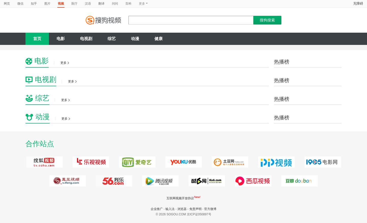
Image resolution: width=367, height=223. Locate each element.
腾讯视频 (159, 181)
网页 (7, 3)
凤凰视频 (66, 181)
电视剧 (86, 38)
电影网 (322, 162)
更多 (64, 63)
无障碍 (358, 3)
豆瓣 (298, 181)
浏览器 (182, 209)
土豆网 (229, 162)
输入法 (170, 209)
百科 (128, 3)
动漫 (135, 38)
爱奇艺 (136, 162)
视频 (61, 3)
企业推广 (157, 209)
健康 (158, 38)
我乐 (113, 181)
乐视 (90, 162)
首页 (37, 38)
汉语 (88, 3)
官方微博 (210, 209)
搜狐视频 (43, 162)
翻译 (101, 3)
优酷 (182, 162)
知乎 (34, 3)
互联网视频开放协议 (180, 198)
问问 (115, 3)
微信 (20, 3)
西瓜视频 (206, 181)
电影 (61, 38)
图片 (47, 3)
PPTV (275, 162)
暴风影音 (252, 181)
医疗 (74, 3)
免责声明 (195, 209)
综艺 (112, 38)
